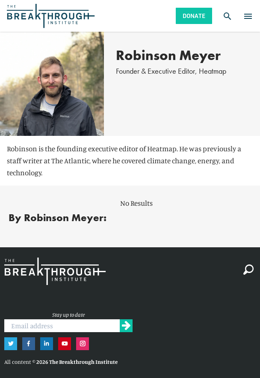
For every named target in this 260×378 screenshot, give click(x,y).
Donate (194, 15)
